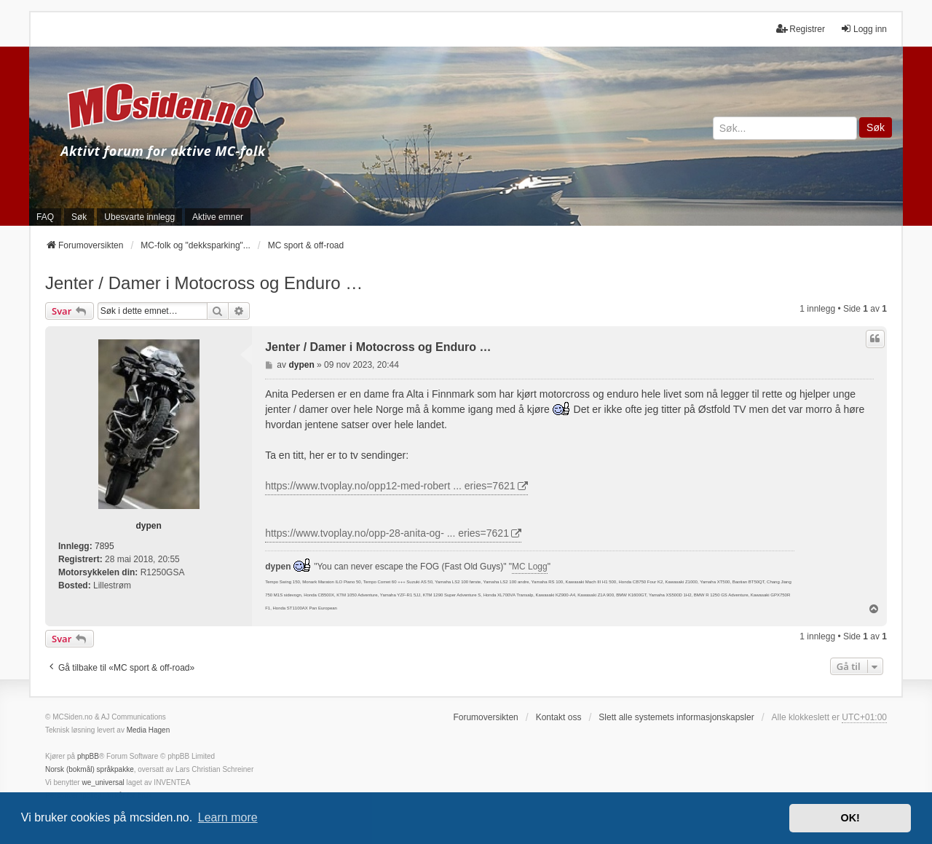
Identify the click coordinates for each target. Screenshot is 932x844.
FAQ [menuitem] (45, 217)
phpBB (88, 756)
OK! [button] (849, 818)
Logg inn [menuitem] (863, 28)
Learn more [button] (228, 817)
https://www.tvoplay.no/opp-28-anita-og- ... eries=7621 (387, 533)
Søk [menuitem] (79, 217)
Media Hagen (148, 730)
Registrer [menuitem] (800, 28)
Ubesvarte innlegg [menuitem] (139, 217)
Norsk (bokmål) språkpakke (89, 769)
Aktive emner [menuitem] (217, 217)
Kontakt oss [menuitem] (559, 717)
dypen (148, 526)
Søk (875, 127)
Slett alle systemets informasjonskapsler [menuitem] (676, 717)
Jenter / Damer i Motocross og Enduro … (204, 283)
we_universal (103, 782)
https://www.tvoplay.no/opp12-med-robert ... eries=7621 (390, 486)
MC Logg (530, 566)
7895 (104, 546)
